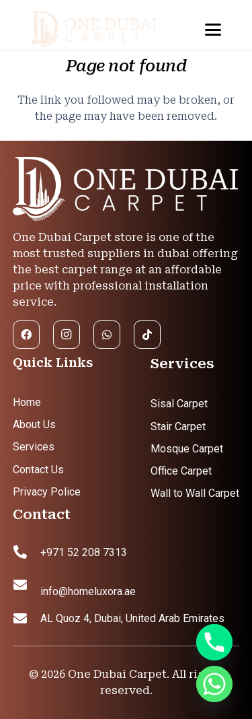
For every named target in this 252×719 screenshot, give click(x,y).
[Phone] (214, 642)
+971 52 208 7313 (83, 552)
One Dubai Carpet (117, 674)
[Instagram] (66, 334)
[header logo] (104, 29)
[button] (213, 30)
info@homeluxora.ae (88, 591)
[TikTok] (147, 334)
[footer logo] (126, 190)
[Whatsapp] (214, 684)
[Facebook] (26, 334)
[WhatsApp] (106, 334)
